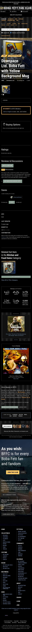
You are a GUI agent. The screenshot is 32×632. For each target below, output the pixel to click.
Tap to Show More (16, 276)
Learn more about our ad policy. (15, 436)
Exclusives (5, 597)
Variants (5, 556)
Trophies (20, 555)
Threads (20, 416)
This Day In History (22, 533)
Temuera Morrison (22, 563)
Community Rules (8, 621)
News (3, 592)
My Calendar (21, 561)
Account (24, 11)
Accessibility (8, 622)
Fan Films (5, 580)
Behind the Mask (22, 531)
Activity (20, 545)
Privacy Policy (23, 621)
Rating (7, 25)
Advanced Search (5, 35)
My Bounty (10, 19)
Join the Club (12, 472)
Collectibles (5, 533)
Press (19, 589)
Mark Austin (21, 569)
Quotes (19, 540)
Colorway (14, 23)
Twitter (21, 414)
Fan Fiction (5, 584)
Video (4, 582)
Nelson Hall (21, 576)
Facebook (15, 414)
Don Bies (20, 566)
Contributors (11, 20)
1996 (2, 80)
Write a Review (7, 165)
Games (4, 586)
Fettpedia (20, 529)
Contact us (3, 237)
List (16, 25)
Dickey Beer (20, 571)
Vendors (3, 20)
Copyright (16, 621)
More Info (16, 378)
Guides (4, 598)
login (9, 111)
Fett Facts (20, 534)
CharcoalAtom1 (16, 197)
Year (19, 23)
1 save (28, 80)
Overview (3, 19)
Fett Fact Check (6, 602)
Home (3, 529)
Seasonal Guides (7, 603)
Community (20, 543)
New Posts (5, 566)
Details (4, 557)
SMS (10, 416)
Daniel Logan (21, 564)
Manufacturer (24, 23)
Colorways (5, 538)
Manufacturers (6, 542)
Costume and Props (22, 578)
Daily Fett (5, 574)
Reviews (4, 545)
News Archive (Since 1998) (7, 595)
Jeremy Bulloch (22, 580)
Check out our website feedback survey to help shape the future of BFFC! (16, 609)
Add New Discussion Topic (12, 181)
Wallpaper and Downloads (6, 588)
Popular (21, 19)
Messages (20, 554)
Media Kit (20, 587)
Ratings (4, 543)
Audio (4, 579)
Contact (20, 594)
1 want (11, 202)
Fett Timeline (21, 538)
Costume (4, 552)
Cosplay (5, 559)
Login (23, 472)
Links (19, 552)
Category (8, 23)
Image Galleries (6, 575)
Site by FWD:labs (22, 622)
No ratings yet (20, 80)
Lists (4, 540)
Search (13, 11)
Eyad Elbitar (21, 574)
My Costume (5, 554)
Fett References (22, 536)
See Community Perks (9, 495)
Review (12, 25)
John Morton (21, 568)
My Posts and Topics (7, 565)
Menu (3, 11)
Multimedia (4, 572)
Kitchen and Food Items (18, 32)
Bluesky (15, 416)
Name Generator (22, 550)
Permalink (6, 230)
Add (17, 20)
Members (20, 549)
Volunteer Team (22, 585)
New (16, 19)
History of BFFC (21, 590)
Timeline (3, 25)
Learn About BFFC (8, 514)
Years (4, 547)
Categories (5, 537)
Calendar (20, 559)
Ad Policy (16, 339)
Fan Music (5, 577)
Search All (6, 32)
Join (4, 111)
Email (25, 414)
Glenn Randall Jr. (22, 573)
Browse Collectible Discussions (9, 407)
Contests (20, 547)
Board (3, 563)
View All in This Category (9, 280)
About (19, 583)
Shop (19, 592)
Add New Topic (22, 407)
